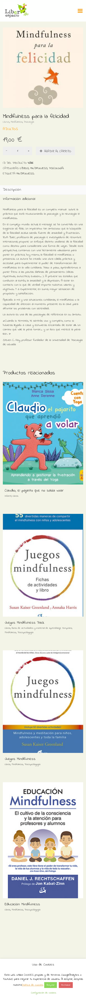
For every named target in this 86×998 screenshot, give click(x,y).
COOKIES (28, 975)
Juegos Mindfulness (20, 759)
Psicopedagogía (25, 632)
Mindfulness (17, 122)
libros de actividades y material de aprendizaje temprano (42, 628)
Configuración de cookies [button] (43, 993)
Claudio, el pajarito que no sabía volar (34, 490)
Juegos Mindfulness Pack (24, 623)
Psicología (29, 122)
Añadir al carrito (57, 151)
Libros (6, 122)
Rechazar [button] (66, 985)
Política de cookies (32, 985)
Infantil (8, 496)
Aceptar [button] (50, 985)
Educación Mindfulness (22, 904)
